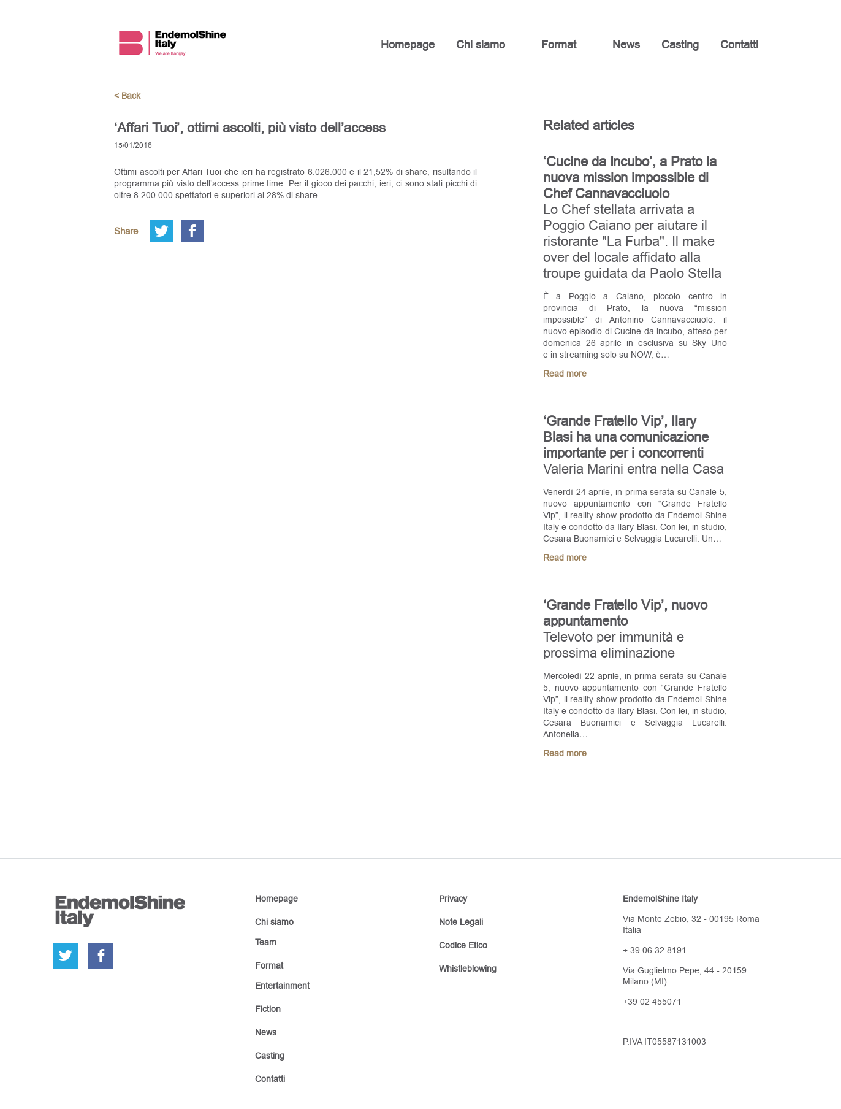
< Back (127, 95)
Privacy (453, 898)
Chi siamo (480, 44)
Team (265, 942)
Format (558, 44)
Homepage (408, 44)
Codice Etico (463, 945)
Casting (680, 44)
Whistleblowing (468, 968)
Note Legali (461, 921)
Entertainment (282, 985)
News (626, 44)
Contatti (739, 44)
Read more (565, 373)
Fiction (268, 1009)
